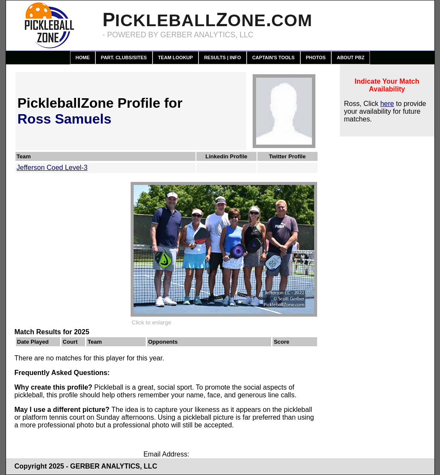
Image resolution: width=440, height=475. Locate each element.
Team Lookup (175, 57)
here (387, 103)
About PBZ (350, 57)
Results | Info (222, 57)
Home (83, 57)
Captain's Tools (273, 57)
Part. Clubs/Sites (124, 57)
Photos (316, 57)
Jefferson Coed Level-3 (52, 167)
